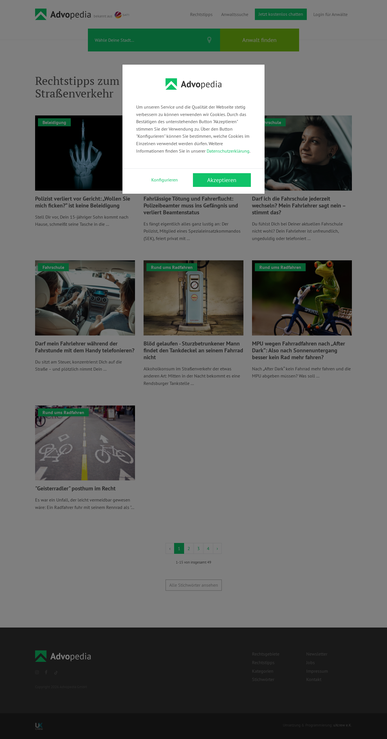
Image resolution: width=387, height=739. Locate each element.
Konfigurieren (164, 180)
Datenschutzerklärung (228, 151)
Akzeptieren (221, 180)
